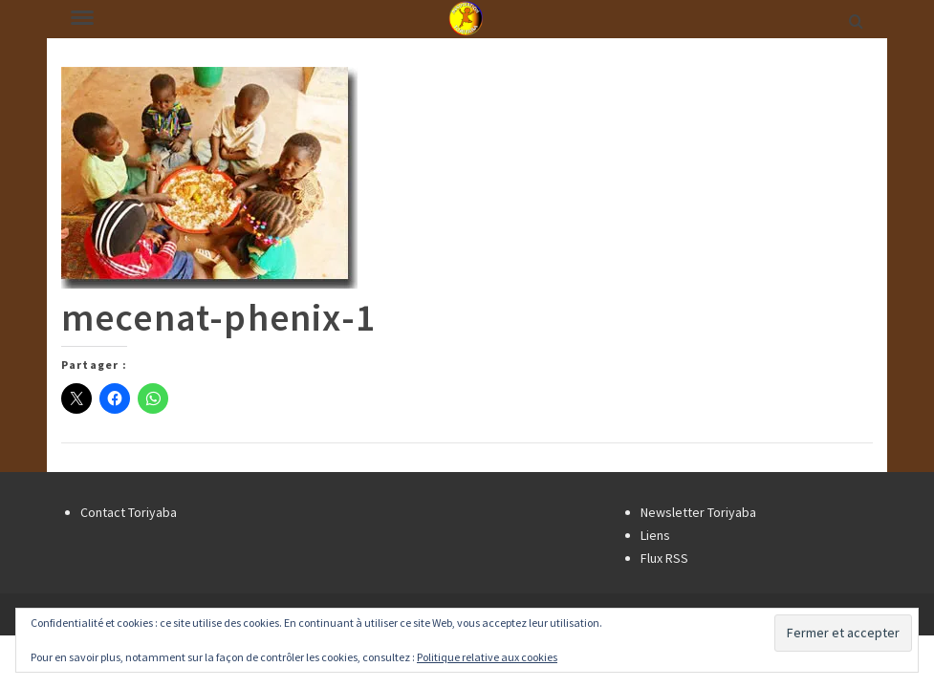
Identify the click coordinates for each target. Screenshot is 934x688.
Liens (655, 535)
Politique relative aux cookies (487, 657)
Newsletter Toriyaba (698, 512)
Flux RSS (664, 558)
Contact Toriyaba (128, 512)
